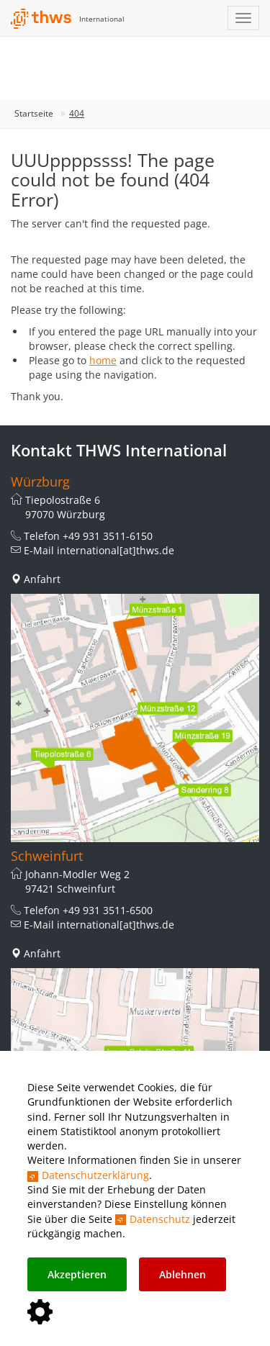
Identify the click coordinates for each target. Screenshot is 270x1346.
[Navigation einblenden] (243, 18)
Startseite (33, 113)
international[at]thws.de (115, 550)
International (102, 19)
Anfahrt (42, 579)
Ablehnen (182, 1274)
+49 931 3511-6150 (108, 536)
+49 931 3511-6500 (108, 910)
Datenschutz (160, 1219)
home (103, 360)
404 (76, 113)
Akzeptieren (77, 1274)
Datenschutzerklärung (95, 1175)
